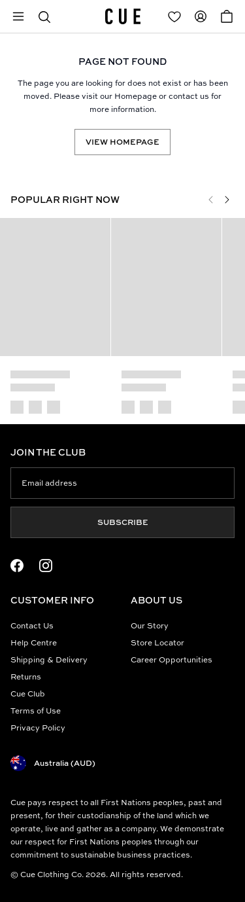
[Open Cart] (227, 16)
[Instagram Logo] (45, 565)
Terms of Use (35, 710)
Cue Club (27, 693)
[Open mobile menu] (18, 16)
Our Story (150, 625)
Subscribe (122, 522)
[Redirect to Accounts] (200, 16)
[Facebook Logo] (17, 565)
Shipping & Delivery (49, 659)
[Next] (227, 199)
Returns (25, 676)
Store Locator (157, 642)
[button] (44, 16)
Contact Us (32, 625)
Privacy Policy (37, 727)
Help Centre (33, 642)
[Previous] (211, 199)
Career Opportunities (171, 659)
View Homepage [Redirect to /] (122, 141)
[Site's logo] (122, 16)
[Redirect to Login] (174, 16)
